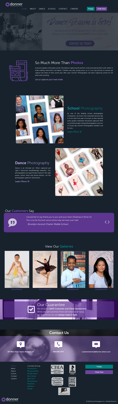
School (52, 9)
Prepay (90, 9)
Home (24, 9)
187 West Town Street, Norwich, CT (20, 352)
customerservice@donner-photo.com (96, 352)
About (33, 9)
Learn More (74, 132)
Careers (74, 9)
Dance (42, 9)
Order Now (101, 9)
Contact (63, 9)
